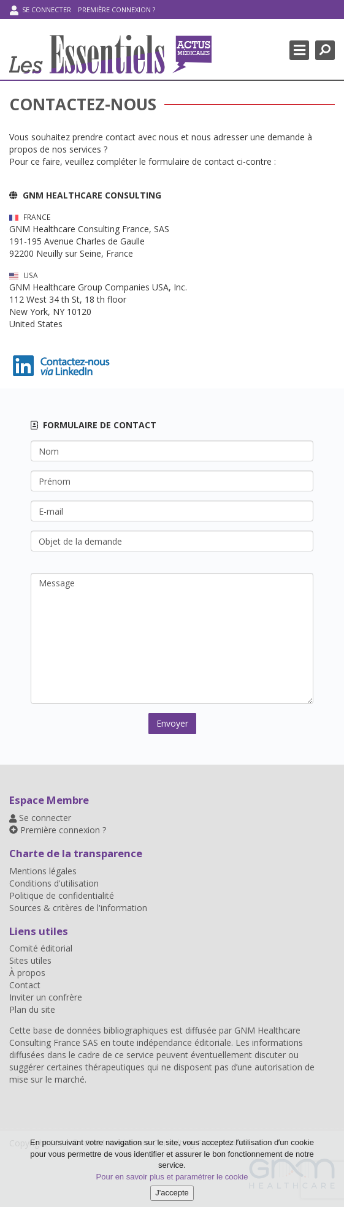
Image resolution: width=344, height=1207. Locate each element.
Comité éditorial (40, 948)
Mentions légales (43, 871)
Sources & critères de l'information (78, 908)
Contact (24, 985)
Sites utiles (30, 960)
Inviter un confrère (45, 997)
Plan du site (32, 1009)
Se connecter (40, 10)
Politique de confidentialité (61, 895)
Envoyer (172, 723)
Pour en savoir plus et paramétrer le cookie (172, 1176)
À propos (27, 972)
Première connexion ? (116, 9)
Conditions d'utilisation (54, 883)
